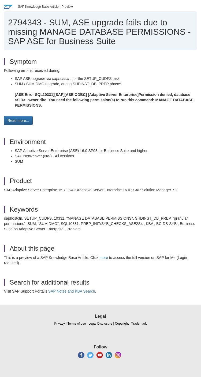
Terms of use (77, 323)
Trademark (139, 323)
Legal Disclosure (100, 323)
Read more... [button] (18, 120)
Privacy (59, 323)
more (103, 257)
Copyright (122, 323)
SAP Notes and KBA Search (71, 291)
